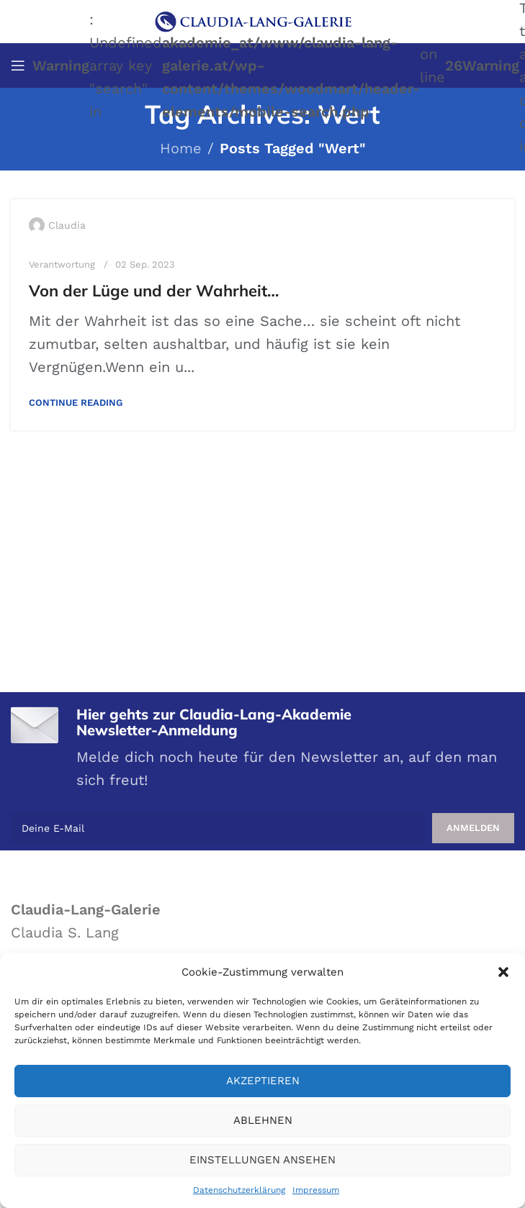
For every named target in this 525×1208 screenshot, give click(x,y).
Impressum (315, 1190)
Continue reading (75, 402)
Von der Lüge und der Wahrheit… (154, 291)
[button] (503, 972)
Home (181, 148)
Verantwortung (62, 264)
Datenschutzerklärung (239, 1190)
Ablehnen (262, 1120)
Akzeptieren (263, 1080)
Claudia (67, 225)
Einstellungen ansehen (262, 1159)
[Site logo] (263, 20)
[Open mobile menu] (18, 65)
